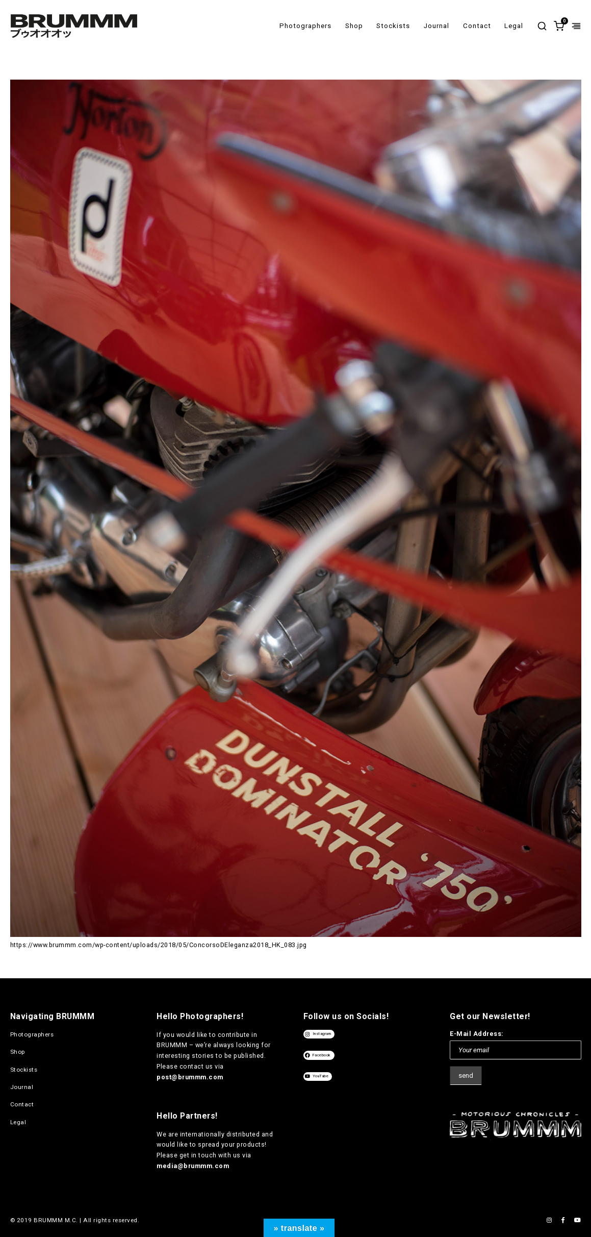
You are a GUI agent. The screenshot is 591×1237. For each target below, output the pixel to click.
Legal (513, 25)
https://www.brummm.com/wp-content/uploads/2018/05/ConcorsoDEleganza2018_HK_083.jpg (158, 945)
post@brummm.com (190, 1077)
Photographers (305, 25)
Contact (477, 25)
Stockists (393, 25)
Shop (354, 25)
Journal (436, 25)
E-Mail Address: (477, 1033)
